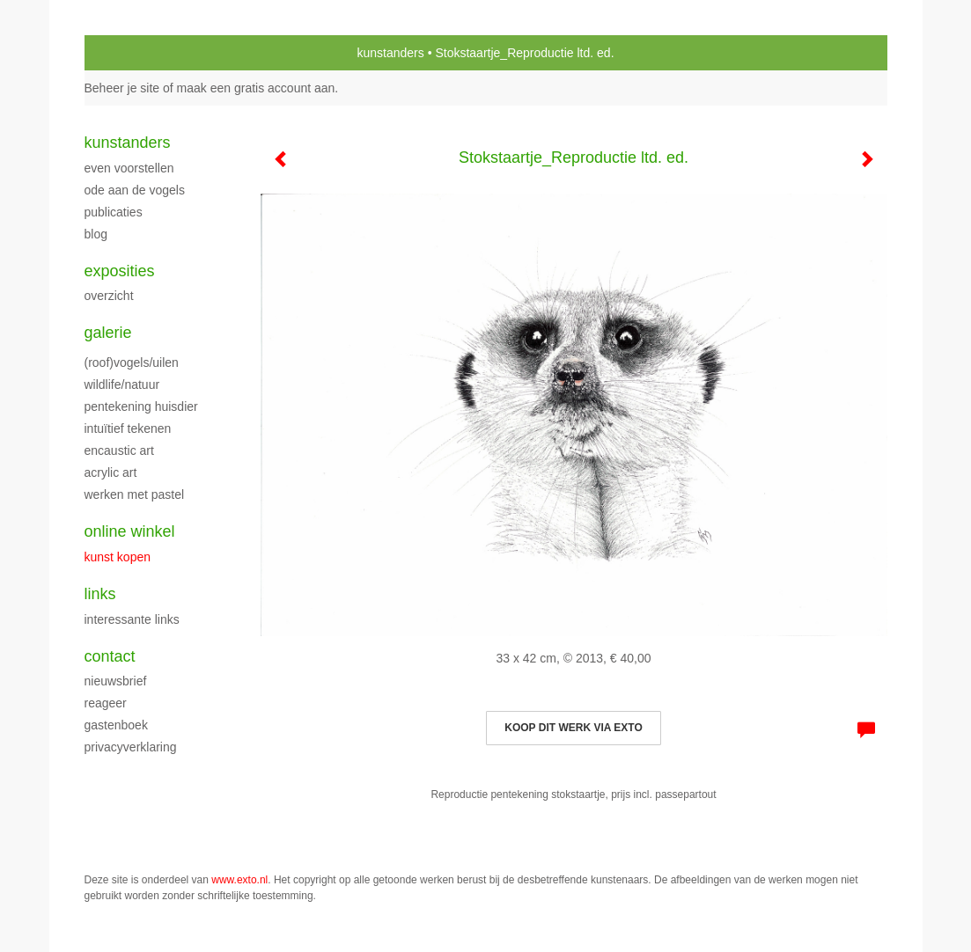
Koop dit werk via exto (573, 727)
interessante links (132, 619)
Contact (110, 656)
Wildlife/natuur (122, 384)
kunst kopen (118, 557)
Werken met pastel (135, 494)
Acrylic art (111, 472)
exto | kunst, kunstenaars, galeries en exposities (134, 52)
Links (100, 594)
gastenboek (116, 725)
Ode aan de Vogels (135, 190)
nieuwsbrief (116, 681)
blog (96, 234)
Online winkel (130, 531)
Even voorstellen (129, 168)
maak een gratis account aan (256, 88)
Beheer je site (122, 88)
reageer (106, 703)
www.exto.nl (239, 880)
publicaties (114, 212)
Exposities (120, 271)
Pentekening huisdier (141, 406)
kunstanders (390, 53)
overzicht (109, 296)
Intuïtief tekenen (128, 428)
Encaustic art (119, 450)
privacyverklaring (131, 747)
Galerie (108, 332)
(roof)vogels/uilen (132, 362)
